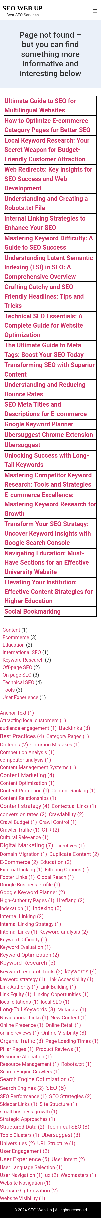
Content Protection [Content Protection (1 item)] (24, 790)
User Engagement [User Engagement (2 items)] (25, 1151)
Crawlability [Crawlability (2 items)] (66, 814)
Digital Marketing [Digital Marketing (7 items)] (26, 845)
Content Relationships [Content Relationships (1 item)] (28, 798)
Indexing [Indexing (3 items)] (47, 908)
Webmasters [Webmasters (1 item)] (78, 1175)
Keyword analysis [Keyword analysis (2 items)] (64, 932)
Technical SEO (18, 682)
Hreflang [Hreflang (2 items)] (71, 900)
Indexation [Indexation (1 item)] (15, 908)
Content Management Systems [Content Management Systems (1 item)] (38, 767)
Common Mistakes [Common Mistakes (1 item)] (55, 744)
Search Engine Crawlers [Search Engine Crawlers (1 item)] (30, 1071)
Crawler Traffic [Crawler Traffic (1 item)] (20, 830)
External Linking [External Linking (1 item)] (21, 869)
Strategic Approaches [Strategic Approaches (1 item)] (27, 1119)
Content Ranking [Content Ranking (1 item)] (74, 790)
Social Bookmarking (32, 611)
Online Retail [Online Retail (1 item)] (63, 1025)
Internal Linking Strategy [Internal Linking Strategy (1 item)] (30, 924)
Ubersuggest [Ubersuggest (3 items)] (61, 1135)
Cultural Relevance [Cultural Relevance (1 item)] (24, 837)
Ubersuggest (22, 445)
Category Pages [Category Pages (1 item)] (67, 736)
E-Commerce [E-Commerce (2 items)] (19, 862)
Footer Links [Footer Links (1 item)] (17, 877)
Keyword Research (23, 660)
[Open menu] (95, 11)
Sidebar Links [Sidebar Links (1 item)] (19, 1104)
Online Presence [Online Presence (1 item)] (22, 1025)
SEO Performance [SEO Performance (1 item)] (23, 1096)
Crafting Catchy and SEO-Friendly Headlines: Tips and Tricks (44, 296)
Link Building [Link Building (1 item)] (58, 987)
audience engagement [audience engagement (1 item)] (28, 728)
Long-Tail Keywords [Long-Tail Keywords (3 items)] (27, 1010)
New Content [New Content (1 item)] (68, 1017)
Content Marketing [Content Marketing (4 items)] (27, 775)
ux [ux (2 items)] (51, 1175)
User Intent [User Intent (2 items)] (68, 1159)
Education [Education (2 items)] (56, 862)
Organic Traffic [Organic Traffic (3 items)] (22, 1041)
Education (14, 645)
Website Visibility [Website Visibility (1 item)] (22, 1198)
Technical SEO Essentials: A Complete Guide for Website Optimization (43, 326)
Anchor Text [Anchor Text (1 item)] (17, 713)
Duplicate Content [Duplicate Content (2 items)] (74, 854)
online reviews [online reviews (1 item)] (19, 1033)
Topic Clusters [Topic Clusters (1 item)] (19, 1135)
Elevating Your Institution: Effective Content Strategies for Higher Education (48, 592)
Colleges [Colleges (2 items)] (14, 745)
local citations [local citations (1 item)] (19, 1002)
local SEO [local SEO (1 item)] (55, 1002)
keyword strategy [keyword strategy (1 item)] (22, 979)
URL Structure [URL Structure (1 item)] (56, 1143)
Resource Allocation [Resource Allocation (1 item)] (26, 1056)
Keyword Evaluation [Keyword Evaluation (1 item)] (25, 947)
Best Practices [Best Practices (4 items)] (22, 736)
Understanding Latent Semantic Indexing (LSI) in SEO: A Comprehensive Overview (48, 267)
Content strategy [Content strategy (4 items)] (25, 806)
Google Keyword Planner (39, 424)
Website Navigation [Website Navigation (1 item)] (25, 1183)
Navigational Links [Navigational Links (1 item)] (24, 1017)
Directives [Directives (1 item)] (70, 845)
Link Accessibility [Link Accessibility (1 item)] (71, 979)
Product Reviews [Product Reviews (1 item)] (58, 1049)
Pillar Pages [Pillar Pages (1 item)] (17, 1049)
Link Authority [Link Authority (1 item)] (19, 987)
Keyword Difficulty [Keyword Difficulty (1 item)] (23, 939)
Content (11, 630)
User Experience (20, 697)
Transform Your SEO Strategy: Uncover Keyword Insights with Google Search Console (47, 533)
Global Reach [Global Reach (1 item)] (55, 877)
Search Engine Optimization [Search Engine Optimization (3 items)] (37, 1079)
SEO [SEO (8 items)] (56, 1087)
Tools (9, 690)
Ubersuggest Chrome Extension (48, 434)
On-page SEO (17, 675)
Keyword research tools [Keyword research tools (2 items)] (31, 972)
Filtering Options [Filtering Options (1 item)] (67, 869)
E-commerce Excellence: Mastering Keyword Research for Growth (50, 504)
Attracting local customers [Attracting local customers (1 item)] (33, 720)
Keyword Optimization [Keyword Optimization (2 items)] (29, 955)
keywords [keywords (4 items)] (81, 971)
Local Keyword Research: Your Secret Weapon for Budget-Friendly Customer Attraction (47, 150)
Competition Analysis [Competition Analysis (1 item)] (27, 752)
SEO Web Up (23, 8)
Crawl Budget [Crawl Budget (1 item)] (18, 822)
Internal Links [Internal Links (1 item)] (18, 932)
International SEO (22, 652)
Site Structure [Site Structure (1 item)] (58, 1104)
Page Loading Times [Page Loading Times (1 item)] (72, 1041)
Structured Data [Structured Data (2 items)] (22, 1127)
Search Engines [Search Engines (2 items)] (22, 1088)
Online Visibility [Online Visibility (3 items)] (63, 1033)
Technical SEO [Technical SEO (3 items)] (68, 1127)
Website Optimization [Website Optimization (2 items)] (29, 1191)
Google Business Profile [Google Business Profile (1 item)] (30, 884)
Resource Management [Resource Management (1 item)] (29, 1064)
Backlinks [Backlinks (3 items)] (74, 728)
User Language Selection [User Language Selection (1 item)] (31, 1167)
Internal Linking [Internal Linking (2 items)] (22, 916)
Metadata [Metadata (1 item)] (72, 1009)
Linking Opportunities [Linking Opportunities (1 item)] (61, 994)
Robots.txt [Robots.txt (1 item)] (76, 1064)
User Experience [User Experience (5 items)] (25, 1159)
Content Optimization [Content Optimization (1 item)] (27, 783)
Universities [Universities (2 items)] (17, 1143)
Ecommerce (16, 637)
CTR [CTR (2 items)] (50, 830)
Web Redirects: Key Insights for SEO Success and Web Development (48, 179)
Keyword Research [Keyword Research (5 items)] (28, 963)
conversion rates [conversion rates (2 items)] (23, 814)
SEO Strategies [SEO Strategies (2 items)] (70, 1096)
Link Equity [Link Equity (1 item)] (16, 994)
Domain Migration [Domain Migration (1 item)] (23, 854)
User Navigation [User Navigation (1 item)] (21, 1175)
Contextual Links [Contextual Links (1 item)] (74, 806)
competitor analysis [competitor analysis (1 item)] (25, 760)
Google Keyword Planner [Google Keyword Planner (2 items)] (32, 892)
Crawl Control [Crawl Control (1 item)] (58, 822)
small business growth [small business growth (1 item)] (29, 1111)
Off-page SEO (17, 667)
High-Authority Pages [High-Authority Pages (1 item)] (27, 900)
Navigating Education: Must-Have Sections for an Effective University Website (46, 563)
